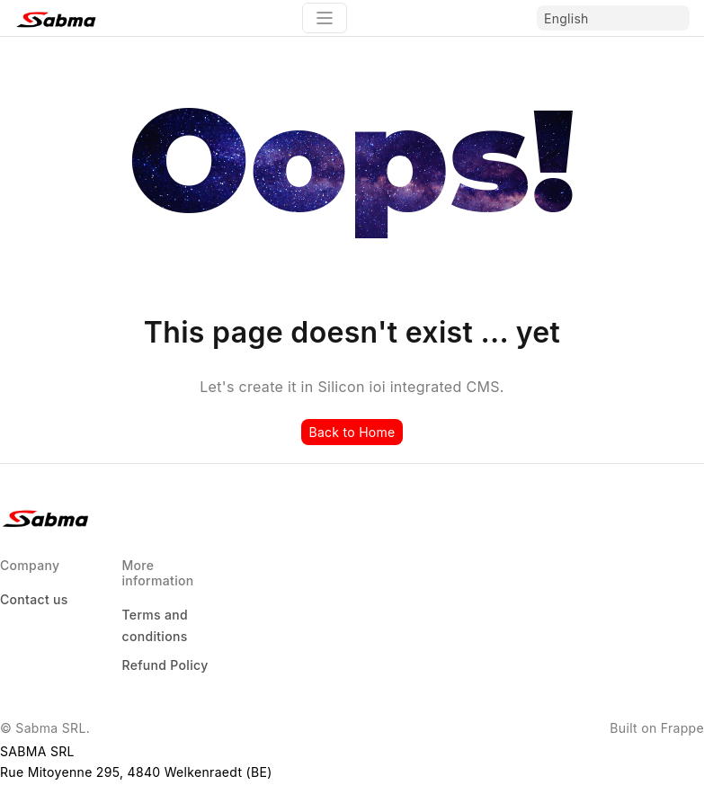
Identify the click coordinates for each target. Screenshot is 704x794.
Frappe (682, 728)
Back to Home (351, 432)
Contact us (34, 599)
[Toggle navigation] (324, 18)
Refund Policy (164, 665)
